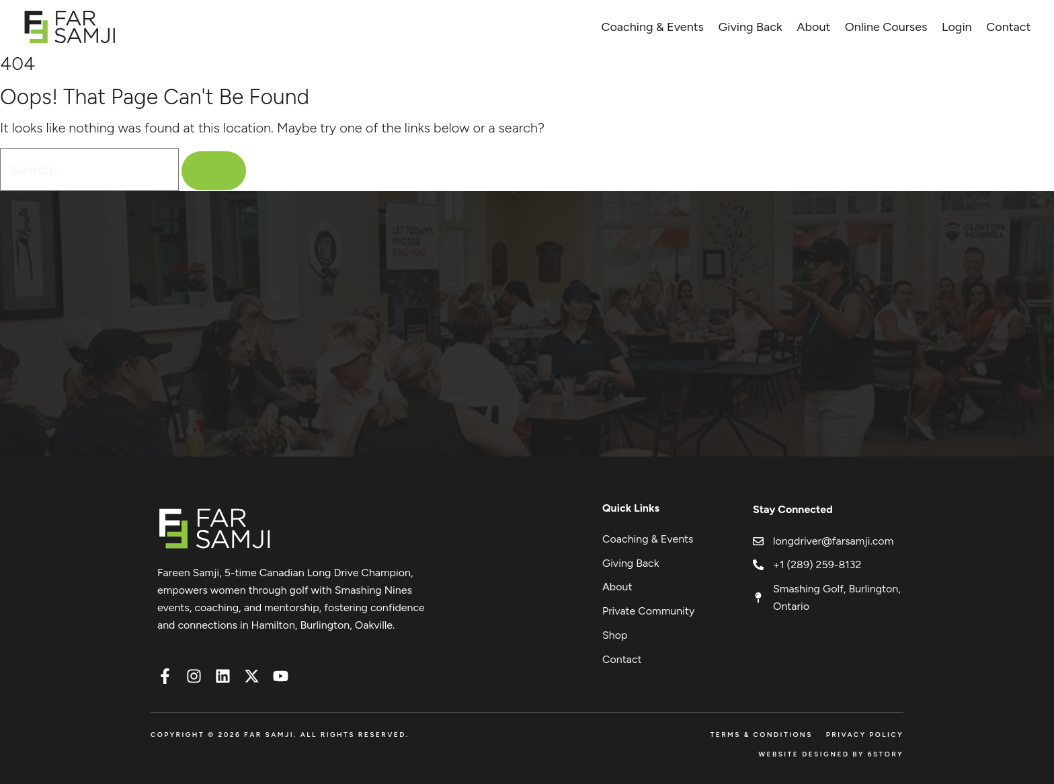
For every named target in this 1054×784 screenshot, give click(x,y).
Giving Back (750, 26)
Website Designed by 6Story (830, 754)
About (813, 26)
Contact (1008, 26)
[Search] (213, 170)
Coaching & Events (652, 26)
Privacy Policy (864, 734)
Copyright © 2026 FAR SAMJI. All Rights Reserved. (280, 734)
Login (957, 26)
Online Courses (886, 26)
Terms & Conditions (761, 734)
